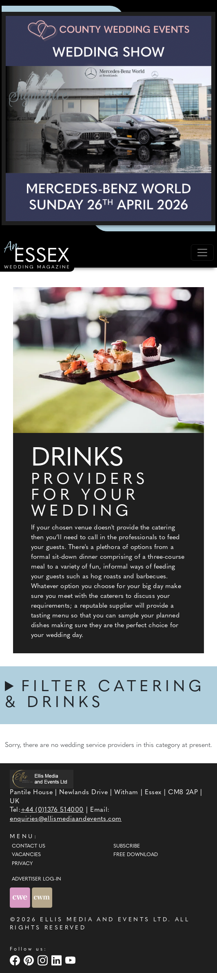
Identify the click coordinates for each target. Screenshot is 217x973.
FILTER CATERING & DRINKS (105, 695)
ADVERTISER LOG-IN (36, 879)
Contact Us (28, 846)
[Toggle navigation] (202, 252)
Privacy (22, 863)
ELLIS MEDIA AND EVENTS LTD (104, 920)
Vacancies (26, 854)
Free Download (135, 854)
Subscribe (126, 846)
